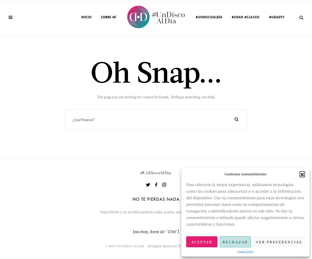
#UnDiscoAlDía (209, 17)
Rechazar (235, 242)
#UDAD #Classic (246, 17)
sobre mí (108, 17)
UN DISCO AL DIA (130, 246)
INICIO (86, 17)
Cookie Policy (245, 251)
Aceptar (201, 242)
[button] (302, 173)
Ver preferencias (279, 242)
